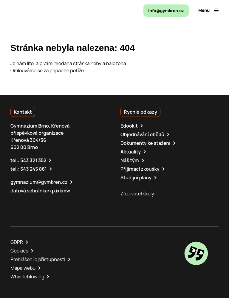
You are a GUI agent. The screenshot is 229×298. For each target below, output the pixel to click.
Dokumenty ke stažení (145, 143)
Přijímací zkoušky (140, 169)
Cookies (19, 250)
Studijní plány (135, 177)
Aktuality (130, 151)
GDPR (16, 242)
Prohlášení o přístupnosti (37, 259)
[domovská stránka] (36, 10)
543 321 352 (33, 160)
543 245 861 (33, 169)
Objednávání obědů (142, 134)
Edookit (129, 126)
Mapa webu (22, 268)
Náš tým (129, 160)
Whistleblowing (27, 276)
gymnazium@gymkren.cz (38, 182)
